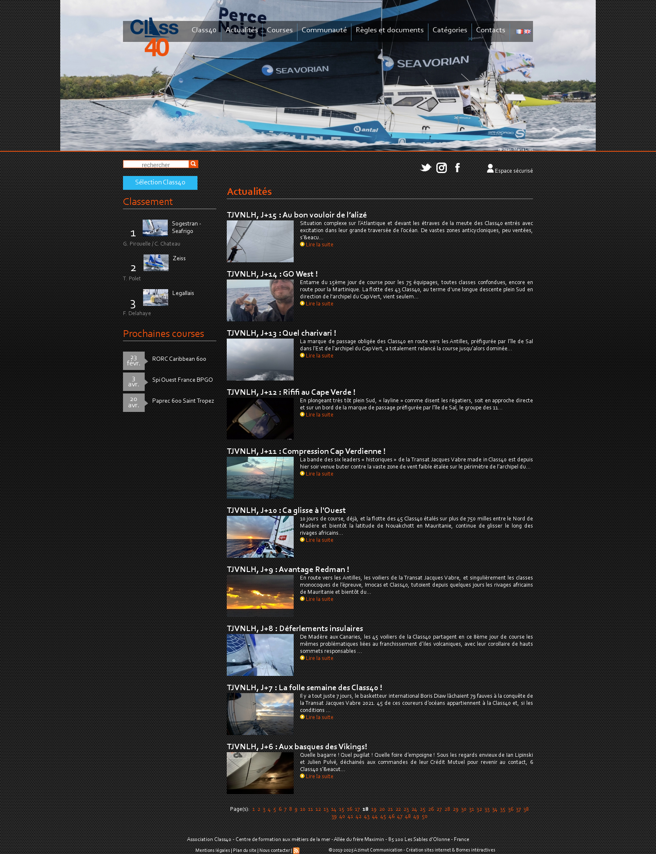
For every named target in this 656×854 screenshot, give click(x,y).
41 (350, 817)
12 (318, 810)
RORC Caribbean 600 (179, 359)
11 (310, 810)
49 (416, 817)
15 (341, 810)
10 (302, 810)
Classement (148, 202)
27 (439, 810)
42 (358, 817)
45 (383, 817)
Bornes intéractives (475, 850)
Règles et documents (390, 30)
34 (494, 810)
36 (510, 810)
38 (526, 810)
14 (333, 810)
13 (325, 810)
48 (408, 817)
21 (390, 810)
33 (486, 810)
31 (471, 810)
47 (399, 817)
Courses (280, 30)
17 (357, 810)
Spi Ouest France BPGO (182, 380)
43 (366, 817)
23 (406, 810)
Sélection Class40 (160, 182)
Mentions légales (212, 850)
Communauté (324, 30)
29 (456, 810)
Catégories (450, 30)
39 (334, 817)
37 (518, 810)
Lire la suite (316, 245)
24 (414, 810)
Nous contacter (274, 850)
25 (422, 810)
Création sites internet (428, 850)
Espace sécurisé (514, 171)
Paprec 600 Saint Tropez (183, 401)
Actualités (242, 30)
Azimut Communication (378, 850)
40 (342, 817)
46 (392, 817)
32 (479, 810)
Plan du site (244, 850)
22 (398, 810)
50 (425, 817)
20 (382, 810)
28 (447, 810)
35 (502, 810)
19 (374, 810)
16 (349, 810)
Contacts (490, 30)
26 (431, 810)
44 (375, 817)
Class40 (204, 30)
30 (463, 810)
